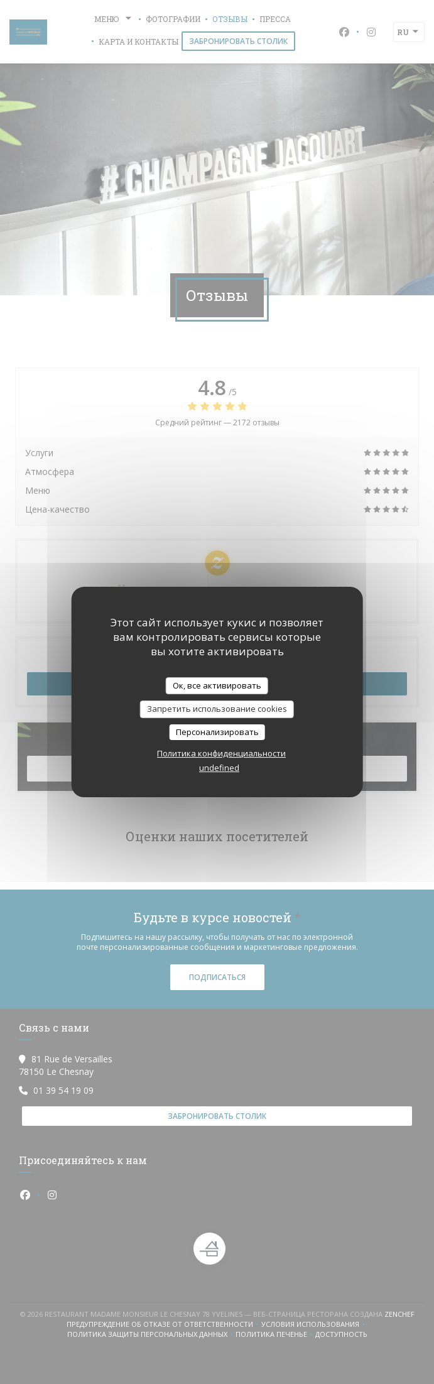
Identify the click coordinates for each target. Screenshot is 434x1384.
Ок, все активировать (217, 685)
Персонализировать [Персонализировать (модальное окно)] (217, 732)
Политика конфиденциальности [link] (221, 753)
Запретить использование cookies (217, 708)
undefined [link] (219, 767)
